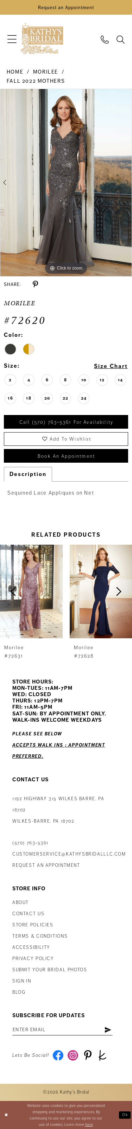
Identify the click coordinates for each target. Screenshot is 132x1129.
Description (28, 474)
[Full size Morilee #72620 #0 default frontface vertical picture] (66, 183)
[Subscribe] (108, 1029)
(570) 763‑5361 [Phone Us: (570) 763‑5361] (30, 843)
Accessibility (31, 947)
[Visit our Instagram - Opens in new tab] (73, 1055)
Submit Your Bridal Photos (49, 970)
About (20, 902)
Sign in (21, 981)
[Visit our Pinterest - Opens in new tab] (88, 1055)
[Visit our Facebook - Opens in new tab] (58, 1055)
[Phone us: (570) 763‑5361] (105, 39)
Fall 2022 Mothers (36, 81)
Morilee (45, 72)
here (89, 1124)
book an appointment (66, 456)
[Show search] (120, 39)
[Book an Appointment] (66, 7)
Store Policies (33, 925)
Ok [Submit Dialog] (125, 1114)
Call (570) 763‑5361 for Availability (66, 422)
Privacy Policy (33, 958)
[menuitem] (12, 39)
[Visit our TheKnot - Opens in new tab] (102, 1055)
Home (15, 72)
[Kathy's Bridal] (41, 39)
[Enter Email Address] (62, 1029)
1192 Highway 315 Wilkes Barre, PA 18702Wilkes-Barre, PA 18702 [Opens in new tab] (58, 810)
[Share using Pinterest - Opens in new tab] (35, 284)
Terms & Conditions (40, 936)
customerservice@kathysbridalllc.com (69, 854)
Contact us (28, 914)
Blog (18, 992)
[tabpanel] (66, 183)
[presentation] (31, 591)
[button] (12, 39)
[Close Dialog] (6, 1115)
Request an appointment (46, 865)
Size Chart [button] (111, 366)
